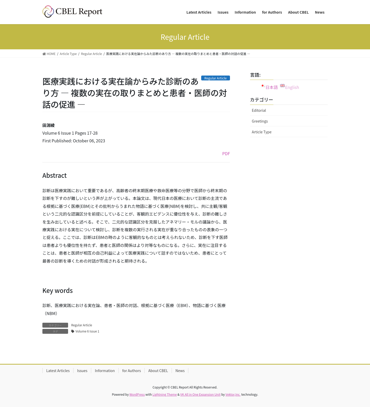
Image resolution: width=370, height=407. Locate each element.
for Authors (131, 370)
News (180, 370)
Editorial (259, 110)
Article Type (262, 131)
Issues (82, 370)
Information (105, 370)
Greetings (260, 121)
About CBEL (158, 370)
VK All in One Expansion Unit (200, 394)
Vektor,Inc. (232, 394)
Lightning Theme (164, 394)
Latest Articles (58, 370)
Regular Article (81, 325)
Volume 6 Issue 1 (87, 331)
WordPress (137, 394)
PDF (226, 153)
